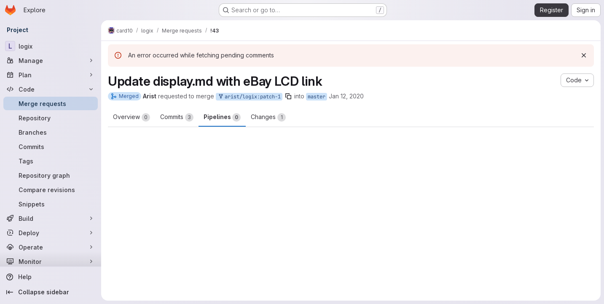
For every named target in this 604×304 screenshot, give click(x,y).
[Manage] (50, 60)
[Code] (50, 89)
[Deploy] (50, 232)
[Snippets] (50, 204)
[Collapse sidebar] (50, 292)
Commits (176, 117)
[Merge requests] (50, 103)
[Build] (50, 218)
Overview (131, 117)
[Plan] (50, 74)
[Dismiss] (584, 55)
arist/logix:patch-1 (249, 96)
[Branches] (50, 132)
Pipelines (222, 117)
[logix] (50, 46)
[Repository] (50, 118)
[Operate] (50, 247)
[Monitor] (50, 261)
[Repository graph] (50, 175)
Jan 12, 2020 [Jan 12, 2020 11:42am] (346, 96)
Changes (268, 117)
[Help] (50, 277)
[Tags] (50, 161)
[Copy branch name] (288, 96)
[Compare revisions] (50, 189)
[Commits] (50, 146)
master (316, 96)
